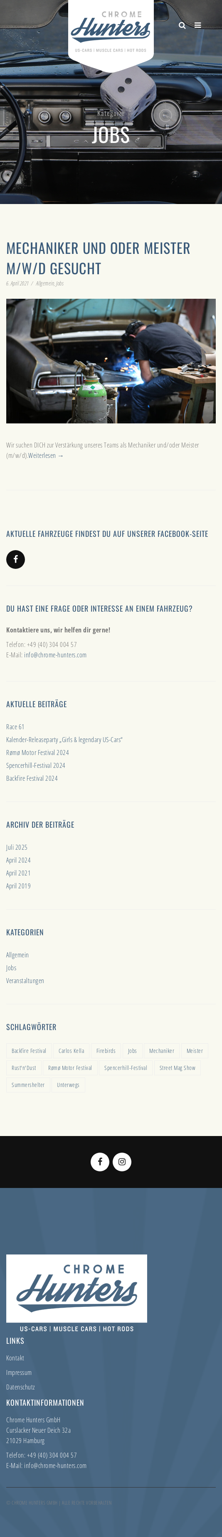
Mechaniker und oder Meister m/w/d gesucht (98, 257)
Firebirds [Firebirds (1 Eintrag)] (106, 1051)
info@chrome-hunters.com (55, 654)
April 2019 (18, 885)
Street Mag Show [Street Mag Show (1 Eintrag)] (178, 1068)
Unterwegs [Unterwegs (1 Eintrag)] (68, 1085)
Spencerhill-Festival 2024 (36, 765)
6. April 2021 (17, 283)
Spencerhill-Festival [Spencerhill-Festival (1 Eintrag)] (125, 1068)
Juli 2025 (17, 847)
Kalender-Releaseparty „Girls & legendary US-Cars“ (64, 739)
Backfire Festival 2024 (32, 778)
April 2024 (18, 860)
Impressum (19, 1372)
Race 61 (15, 726)
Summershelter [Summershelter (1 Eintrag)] (28, 1085)
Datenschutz (20, 1387)
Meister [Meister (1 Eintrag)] (195, 1051)
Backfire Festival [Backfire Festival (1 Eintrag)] (29, 1051)
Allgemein (45, 283)
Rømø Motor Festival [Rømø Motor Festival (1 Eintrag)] (70, 1068)
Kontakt (15, 1357)
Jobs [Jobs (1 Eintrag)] (132, 1051)
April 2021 (18, 873)
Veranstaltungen (25, 980)
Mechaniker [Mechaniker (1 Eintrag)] (161, 1051)
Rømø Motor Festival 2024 (37, 752)
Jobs (60, 283)
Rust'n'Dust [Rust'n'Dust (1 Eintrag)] (24, 1068)
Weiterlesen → (46, 455)
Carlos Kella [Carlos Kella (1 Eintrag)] (71, 1051)
